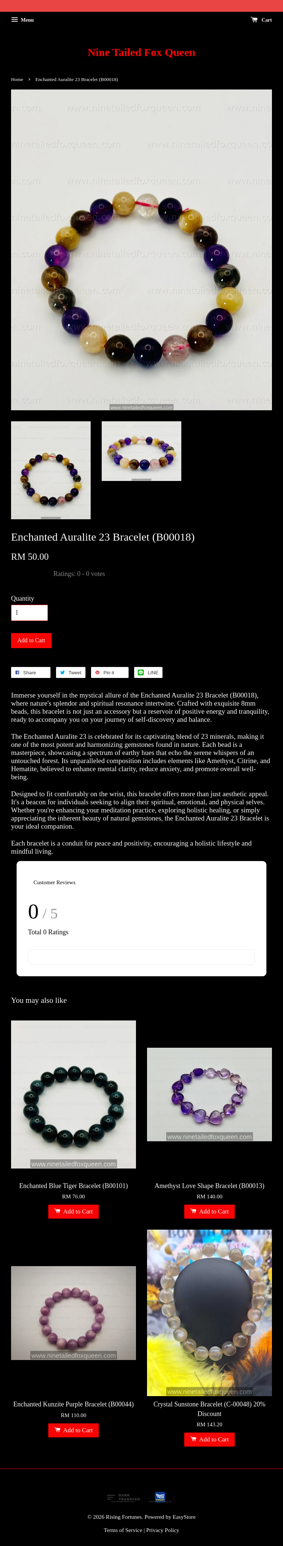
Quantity (22, 598)
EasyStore (184, 1517)
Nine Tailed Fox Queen (142, 52)
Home (17, 79)
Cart (261, 20)
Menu (22, 20)
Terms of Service (123, 1530)
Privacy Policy (162, 1530)
